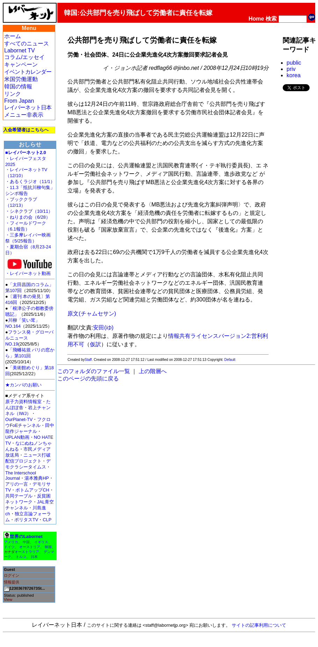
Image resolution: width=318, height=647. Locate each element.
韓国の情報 (18, 86)
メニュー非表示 (23, 115)
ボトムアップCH (32, 490)
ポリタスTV (26, 519)
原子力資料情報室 (23, 401)
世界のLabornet (26, 536)
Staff (88, 360)
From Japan (19, 101)
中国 (26, 542)
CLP (47, 519)
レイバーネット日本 (27, 107)
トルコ (21, 557)
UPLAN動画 (17, 437)
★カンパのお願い (23, 384)
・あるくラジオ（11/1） (30, 181)
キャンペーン (21, 64)
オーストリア (29, 547)
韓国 (48, 547)
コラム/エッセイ (24, 57)
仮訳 (95, 344)
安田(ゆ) (103, 327)
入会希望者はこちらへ (26, 129)
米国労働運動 (21, 79)
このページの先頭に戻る (88, 378)
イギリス (41, 542)
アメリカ (11, 542)
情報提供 (11, 582)
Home (256, 19)
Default (230, 360)
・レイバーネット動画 (29, 271)
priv (291, 69)
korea (294, 75)
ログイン (11, 575)
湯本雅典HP (36, 478)
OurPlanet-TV (18, 419)
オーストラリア (27, 552)
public (294, 63)
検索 (271, 19)
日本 (34, 557)
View (8, 599)
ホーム (12, 36)
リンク (12, 94)
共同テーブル (18, 496)
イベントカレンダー (27, 72)
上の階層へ (153, 371)
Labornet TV (19, 50)
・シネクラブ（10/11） (29, 211)
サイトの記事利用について (259, 625)
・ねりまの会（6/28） (27, 217)
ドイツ (9, 547)
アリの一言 (16, 484)
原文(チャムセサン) (91, 314)
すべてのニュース (26, 43)
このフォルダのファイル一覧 (93, 371)
